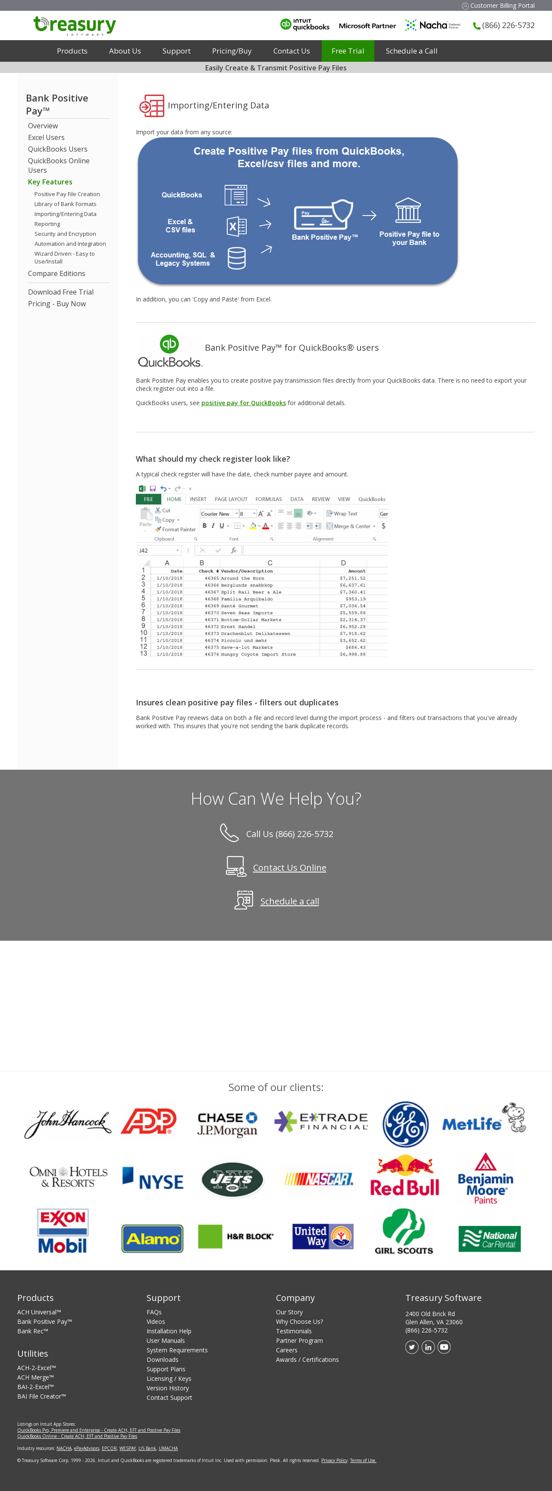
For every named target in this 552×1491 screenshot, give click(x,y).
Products (72, 51)
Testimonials (294, 1331)
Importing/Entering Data (65, 214)
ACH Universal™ (39, 1312)
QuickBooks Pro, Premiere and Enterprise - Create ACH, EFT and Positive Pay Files (98, 1430)
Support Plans (166, 1369)
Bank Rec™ (32, 1331)
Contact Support (169, 1397)
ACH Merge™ (35, 1377)
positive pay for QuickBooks (243, 403)
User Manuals (166, 1340)
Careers (287, 1350)
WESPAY (127, 1448)
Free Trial (348, 51)
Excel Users (46, 137)
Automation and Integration (70, 243)
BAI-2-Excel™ (35, 1387)
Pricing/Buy (232, 51)
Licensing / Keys (169, 1378)
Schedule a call (289, 901)
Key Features (50, 182)
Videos (156, 1321)
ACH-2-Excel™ (36, 1368)
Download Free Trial (61, 292)
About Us (125, 51)
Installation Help (169, 1331)
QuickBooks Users (58, 149)
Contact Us (291, 51)
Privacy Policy (334, 1460)
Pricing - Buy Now (57, 303)
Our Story (289, 1312)
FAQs (154, 1312)
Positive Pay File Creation (67, 194)
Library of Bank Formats (65, 204)
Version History (168, 1388)
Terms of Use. (363, 1460)
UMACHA (168, 1448)
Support (177, 51)
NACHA (64, 1448)
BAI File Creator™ (41, 1396)
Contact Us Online (289, 868)
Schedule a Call (412, 51)
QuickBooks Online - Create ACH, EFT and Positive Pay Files (77, 1436)
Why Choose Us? (299, 1321)
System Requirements (177, 1350)
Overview (43, 125)
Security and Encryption (65, 234)
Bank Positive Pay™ (44, 1321)
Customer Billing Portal (498, 5)
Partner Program (299, 1340)
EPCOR (109, 1448)
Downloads (163, 1359)
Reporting (47, 224)
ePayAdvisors (86, 1448)
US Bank (147, 1448)
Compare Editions (56, 273)
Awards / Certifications (307, 1359)
